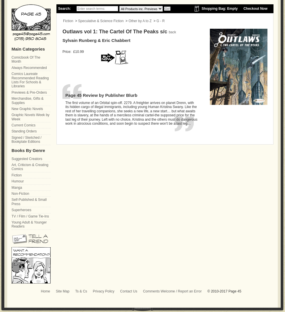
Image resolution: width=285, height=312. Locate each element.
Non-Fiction (20, 194)
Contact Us (128, 291)
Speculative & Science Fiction (101, 21)
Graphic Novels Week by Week (31, 117)
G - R (161, 21)
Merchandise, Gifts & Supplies (27, 101)
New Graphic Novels (27, 109)
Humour (18, 181)
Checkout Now (255, 9)
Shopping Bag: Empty (220, 9)
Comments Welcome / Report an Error (172, 291)
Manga (17, 188)
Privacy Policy (104, 291)
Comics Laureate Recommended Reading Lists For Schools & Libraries (30, 80)
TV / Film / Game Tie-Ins (30, 216)
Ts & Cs (81, 291)
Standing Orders (24, 131)
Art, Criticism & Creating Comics (30, 167)
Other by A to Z (139, 21)
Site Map (62, 291)
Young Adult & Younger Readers (29, 224)
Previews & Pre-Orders (29, 92)
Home (45, 291)
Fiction (68, 21)
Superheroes (21, 210)
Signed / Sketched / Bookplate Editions (26, 140)
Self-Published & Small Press (29, 202)
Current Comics (23, 125)
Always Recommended (29, 68)
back (172, 32)
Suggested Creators (27, 159)
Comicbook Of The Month (26, 59)
